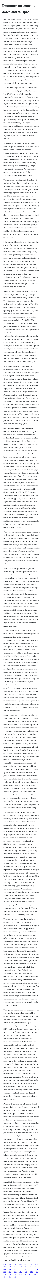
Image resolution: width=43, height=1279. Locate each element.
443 (10, 1264)
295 (15, 1269)
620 (35, 1274)
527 (10, 1266)
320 (26, 1272)
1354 (15, 1266)
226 (26, 1269)
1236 (15, 1277)
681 (15, 1272)
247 (4, 1266)
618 (4, 1269)
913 (10, 1274)
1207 (31, 1272)
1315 (30, 1264)
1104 (15, 1274)
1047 (4, 1277)
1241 (10, 1269)
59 (25, 1274)
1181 (20, 1272)
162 (31, 1269)
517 (10, 1277)
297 (31, 1266)
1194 (15, 1264)
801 (30, 1274)
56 (25, 1264)
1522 (20, 1266)
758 (4, 1272)
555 (36, 1266)
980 (20, 1274)
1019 (20, 1269)
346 (20, 1264)
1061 (36, 1269)
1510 (10, 1272)
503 (4, 1264)
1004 (36, 1264)
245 (4, 1274)
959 (26, 1266)
